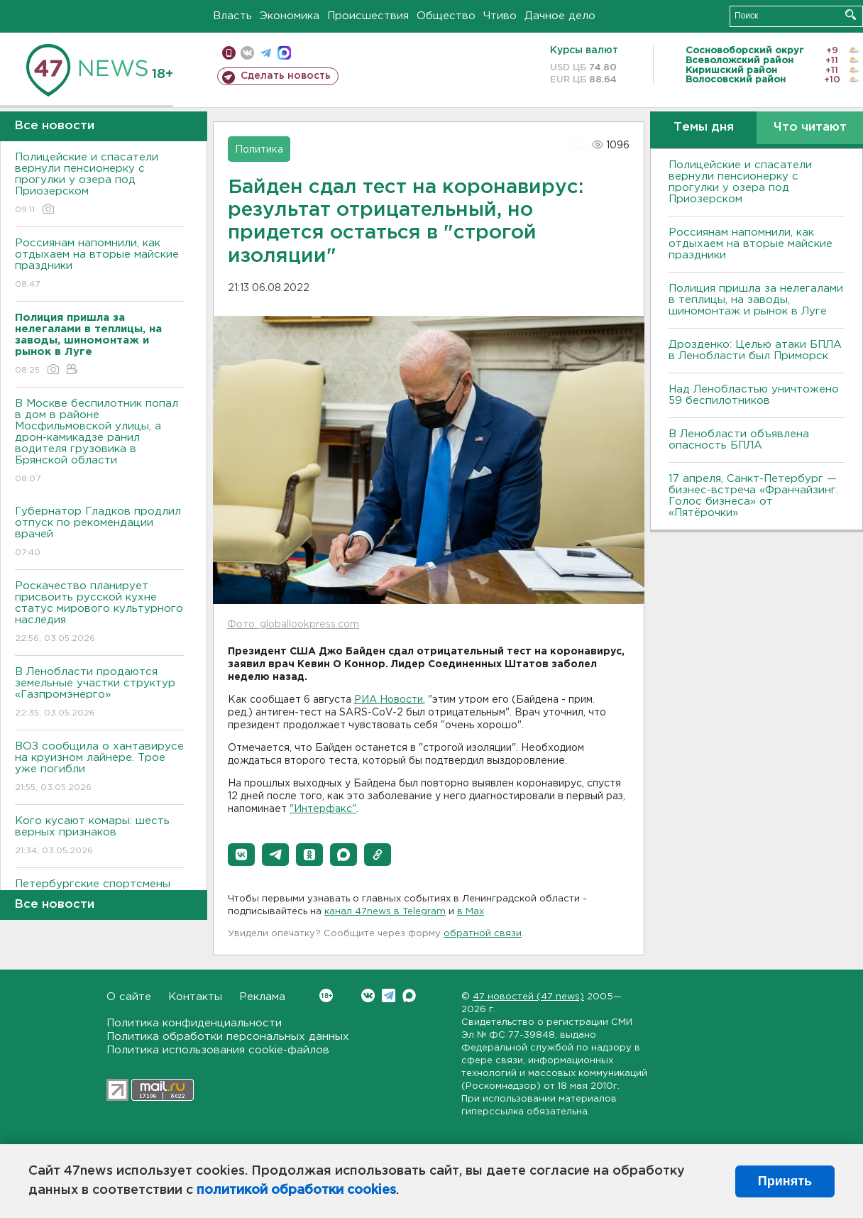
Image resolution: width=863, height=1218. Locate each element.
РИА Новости (388, 700)
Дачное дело (559, 16)
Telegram (388, 995)
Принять (785, 1181)
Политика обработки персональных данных (227, 1036)
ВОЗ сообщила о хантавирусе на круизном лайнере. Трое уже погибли (100, 768)
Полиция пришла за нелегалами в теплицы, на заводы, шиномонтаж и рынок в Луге (756, 300)
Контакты (195, 997)
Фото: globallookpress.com (293, 624)
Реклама (262, 997)
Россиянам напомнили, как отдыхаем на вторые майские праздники (100, 264)
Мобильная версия (229, 53)
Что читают (810, 127)
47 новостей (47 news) (528, 997)
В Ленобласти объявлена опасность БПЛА (739, 439)
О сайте (128, 997)
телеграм (266, 53)
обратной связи (483, 934)
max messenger (284, 53)
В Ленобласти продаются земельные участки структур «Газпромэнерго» (100, 693)
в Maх (470, 912)
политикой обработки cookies (296, 1190)
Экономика (289, 16)
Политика (259, 150)
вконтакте (247, 53)
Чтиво (500, 16)
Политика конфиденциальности (194, 1023)
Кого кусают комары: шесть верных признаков (100, 836)
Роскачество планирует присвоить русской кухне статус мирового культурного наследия (100, 612)
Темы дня (704, 127)
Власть (232, 16)
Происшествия (368, 16)
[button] (241, 854)
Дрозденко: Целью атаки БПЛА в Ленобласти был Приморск (755, 350)
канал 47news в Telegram (385, 912)
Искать (850, 14)
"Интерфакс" (323, 809)
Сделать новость (286, 76)
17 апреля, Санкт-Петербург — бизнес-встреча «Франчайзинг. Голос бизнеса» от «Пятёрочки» (753, 495)
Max (409, 995)
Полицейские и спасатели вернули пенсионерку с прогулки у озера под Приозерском (100, 184)
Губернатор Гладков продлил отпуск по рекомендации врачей (100, 533)
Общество (446, 16)
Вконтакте (326, 995)
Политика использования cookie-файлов (217, 1050)
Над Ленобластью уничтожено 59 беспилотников (754, 395)
